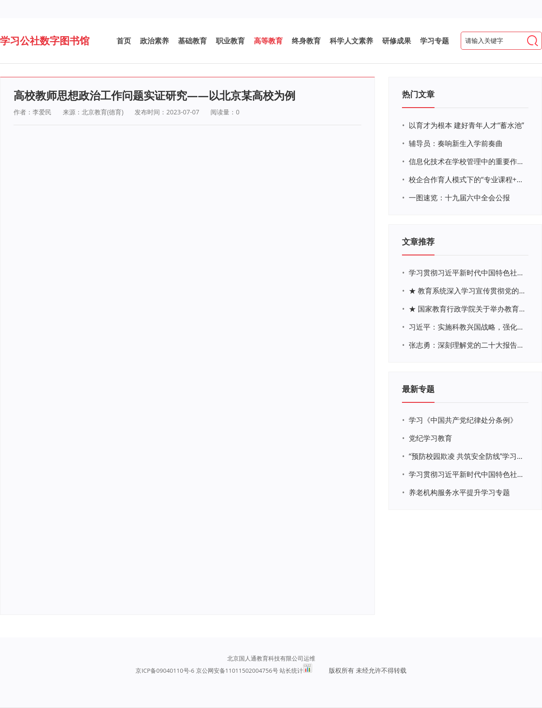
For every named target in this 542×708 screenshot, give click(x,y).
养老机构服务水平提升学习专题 (459, 492)
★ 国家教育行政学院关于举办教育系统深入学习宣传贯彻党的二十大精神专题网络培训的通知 (467, 309)
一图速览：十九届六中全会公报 (459, 198)
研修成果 (396, 41)
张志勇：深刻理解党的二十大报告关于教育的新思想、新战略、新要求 (467, 345)
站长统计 (291, 670)
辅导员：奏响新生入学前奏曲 (456, 143)
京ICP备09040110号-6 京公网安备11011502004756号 (207, 670)
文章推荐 (418, 241)
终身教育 (306, 41)
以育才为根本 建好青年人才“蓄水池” (466, 125)
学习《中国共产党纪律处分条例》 (463, 420)
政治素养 (154, 41)
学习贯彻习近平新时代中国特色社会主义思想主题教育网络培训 (467, 273)
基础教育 (192, 41)
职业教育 (230, 41)
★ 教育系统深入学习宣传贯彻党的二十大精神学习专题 (467, 291)
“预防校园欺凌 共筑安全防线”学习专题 (467, 456)
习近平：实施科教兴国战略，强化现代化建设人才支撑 (467, 327)
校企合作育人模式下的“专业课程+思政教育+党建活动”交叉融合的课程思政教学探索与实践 (467, 179)
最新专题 (418, 388)
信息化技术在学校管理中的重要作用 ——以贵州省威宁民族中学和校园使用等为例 (467, 161)
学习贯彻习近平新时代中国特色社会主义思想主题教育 (467, 474)
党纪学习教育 (430, 438)
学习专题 (434, 41)
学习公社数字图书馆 (44, 40)
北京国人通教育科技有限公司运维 (271, 658)
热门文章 (418, 94)
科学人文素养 (351, 41)
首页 (124, 41)
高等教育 (268, 41)
